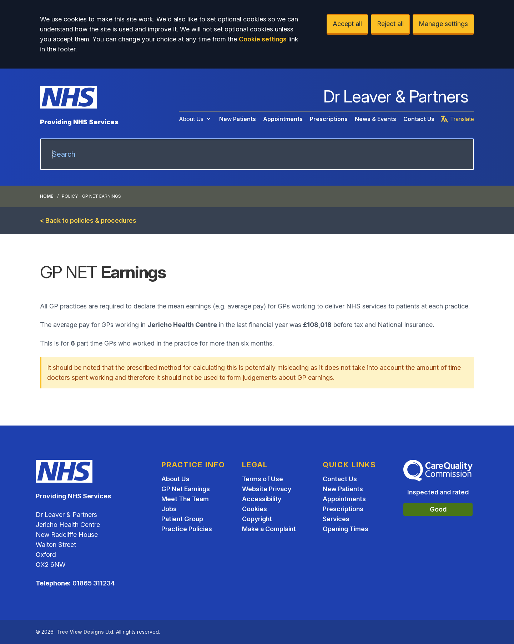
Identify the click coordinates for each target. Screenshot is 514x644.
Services (336, 519)
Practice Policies (186, 529)
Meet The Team (185, 499)
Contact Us (418, 118)
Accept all (347, 23)
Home (46, 196)
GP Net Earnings (185, 489)
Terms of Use (262, 479)
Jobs (169, 509)
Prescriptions (329, 118)
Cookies (254, 509)
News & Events (375, 118)
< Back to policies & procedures (88, 220)
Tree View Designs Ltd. (85, 632)
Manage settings (443, 23)
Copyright (257, 519)
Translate (457, 119)
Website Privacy (266, 489)
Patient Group (182, 519)
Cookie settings (263, 39)
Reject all (390, 23)
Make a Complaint (269, 529)
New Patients (237, 118)
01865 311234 (93, 583)
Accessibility (261, 499)
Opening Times (345, 529)
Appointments (283, 118)
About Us (195, 118)
